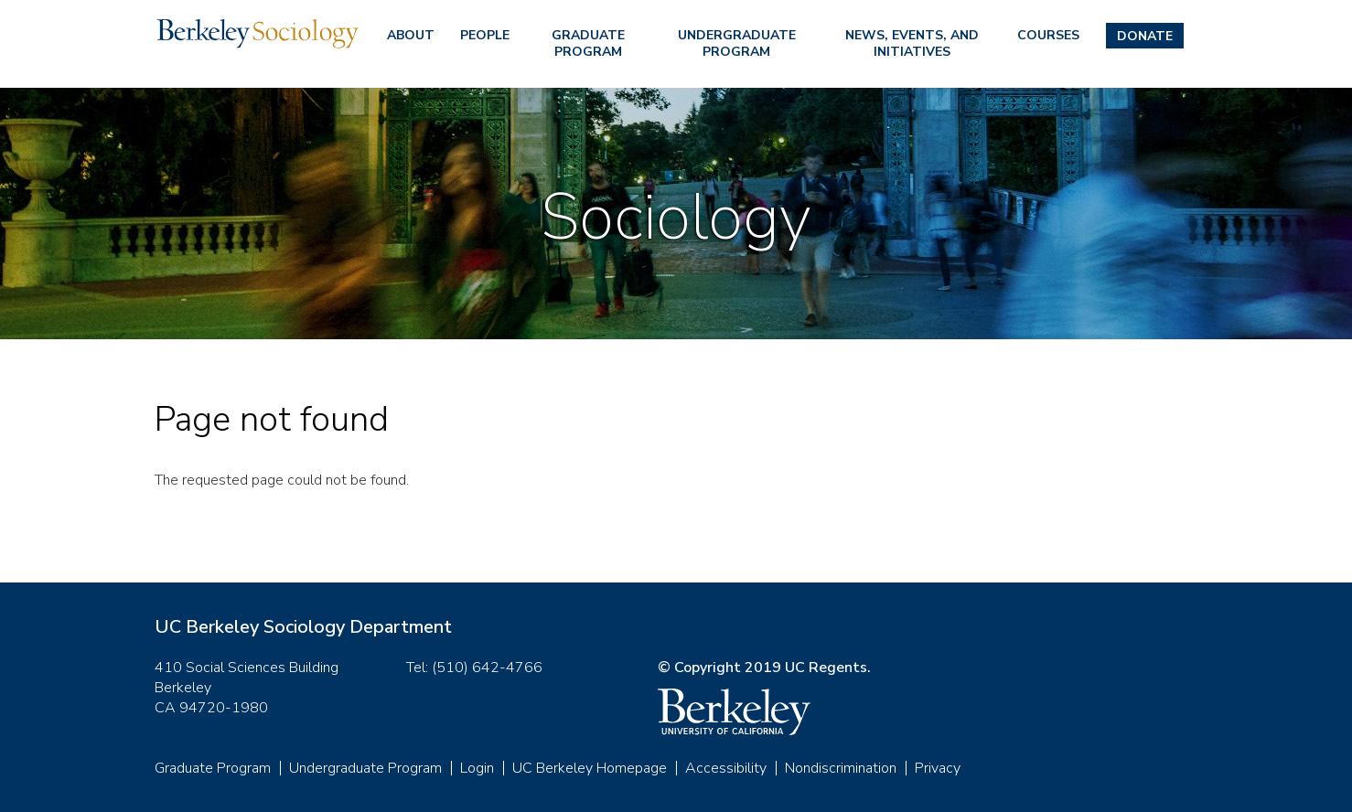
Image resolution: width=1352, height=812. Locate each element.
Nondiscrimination (840, 768)
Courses (1048, 35)
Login (477, 768)
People (485, 35)
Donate (1145, 36)
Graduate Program (588, 43)
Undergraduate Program (737, 43)
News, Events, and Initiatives (912, 43)
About (411, 35)
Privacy (937, 768)
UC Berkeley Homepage (589, 768)
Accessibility (726, 768)
